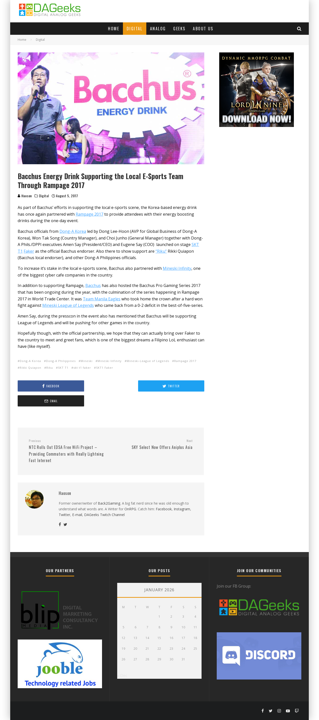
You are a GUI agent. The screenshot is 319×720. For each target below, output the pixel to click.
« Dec (122, 675)
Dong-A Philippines (61, 361)
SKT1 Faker (104, 367)
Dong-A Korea (30, 361)
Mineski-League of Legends (148, 361)
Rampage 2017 (185, 361)
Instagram (182, 494)
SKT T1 (63, 367)
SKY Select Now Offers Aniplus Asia (153, 429)
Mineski (87, 361)
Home (113, 29)
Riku (49, 367)
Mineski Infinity (110, 361)
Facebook (164, 494)
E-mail (77, 499)
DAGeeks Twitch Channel (104, 499)
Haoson (25, 195)
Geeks (179, 29)
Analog (158, 29)
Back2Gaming (109, 488)
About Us (203, 29)
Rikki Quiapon (30, 367)
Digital (135, 29)
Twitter (64, 499)
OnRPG (130, 494)
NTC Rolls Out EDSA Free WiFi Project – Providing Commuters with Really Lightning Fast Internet (68, 436)
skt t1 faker (82, 367)
